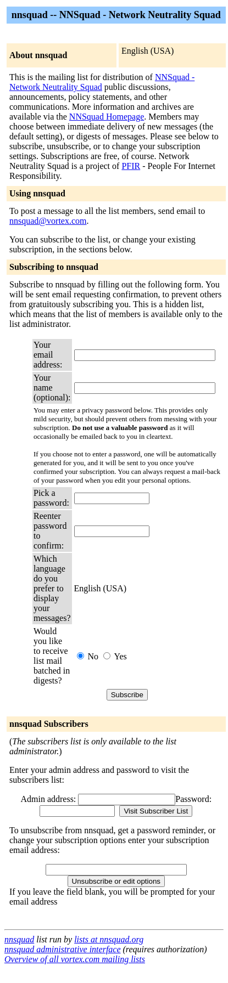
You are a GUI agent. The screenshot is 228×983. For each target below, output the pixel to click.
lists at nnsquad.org (108, 939)
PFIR (130, 166)
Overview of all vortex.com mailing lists (74, 959)
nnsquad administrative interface (62, 949)
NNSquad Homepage (106, 116)
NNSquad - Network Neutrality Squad (101, 82)
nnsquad (19, 939)
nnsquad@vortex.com (47, 220)
